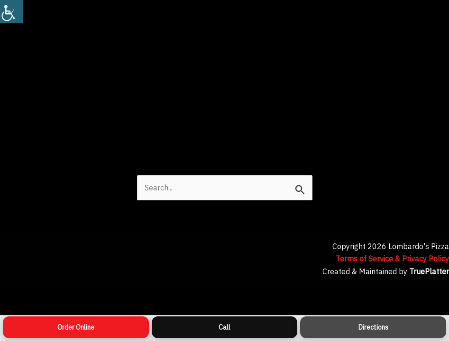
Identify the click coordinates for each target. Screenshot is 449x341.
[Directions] (373, 327)
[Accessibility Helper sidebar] (11, 11)
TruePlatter (429, 271)
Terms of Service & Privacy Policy (392, 258)
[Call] (225, 327)
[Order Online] (76, 327)
